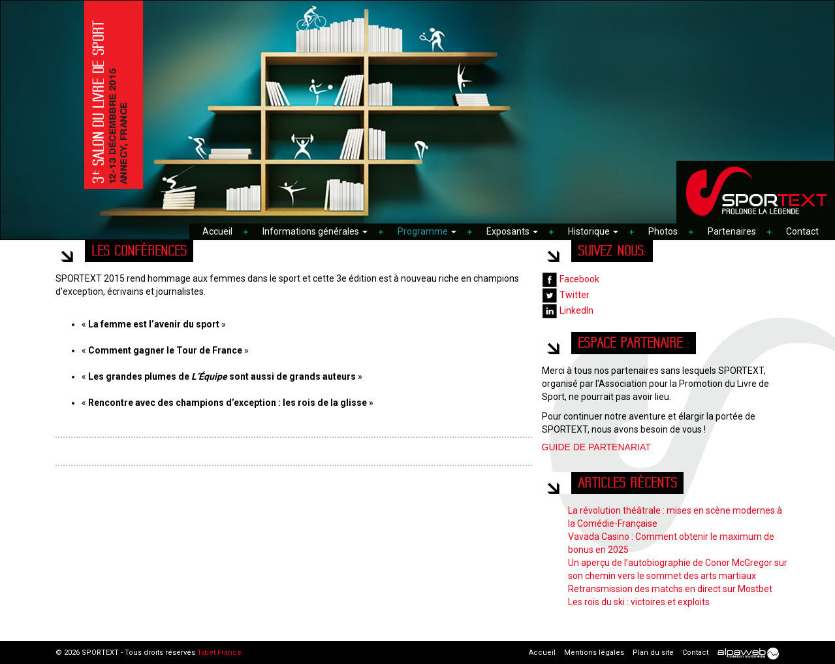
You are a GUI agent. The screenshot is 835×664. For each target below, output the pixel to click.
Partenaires (732, 231)
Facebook (570, 279)
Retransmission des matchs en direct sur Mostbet (670, 589)
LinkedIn (567, 310)
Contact (802, 231)
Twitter (566, 295)
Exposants (512, 231)
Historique (593, 231)
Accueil (217, 231)
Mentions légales (594, 652)
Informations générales (315, 231)
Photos (663, 231)
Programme (427, 231)
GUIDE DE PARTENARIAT (596, 447)
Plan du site (653, 652)
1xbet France (219, 652)
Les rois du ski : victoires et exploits (639, 602)
